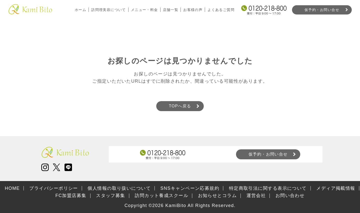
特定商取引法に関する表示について (268, 188)
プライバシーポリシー (53, 188)
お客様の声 (192, 10)
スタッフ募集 (110, 195)
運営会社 (256, 195)
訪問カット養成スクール (161, 195)
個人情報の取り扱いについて (119, 188)
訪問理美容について (108, 10)
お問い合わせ (290, 195)
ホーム (80, 10)
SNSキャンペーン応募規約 (190, 188)
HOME (12, 188)
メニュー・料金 (144, 10)
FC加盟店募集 (71, 195)
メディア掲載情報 (335, 188)
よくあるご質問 (221, 10)
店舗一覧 (170, 10)
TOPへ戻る (180, 106)
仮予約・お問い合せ (321, 10)
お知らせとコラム (217, 195)
